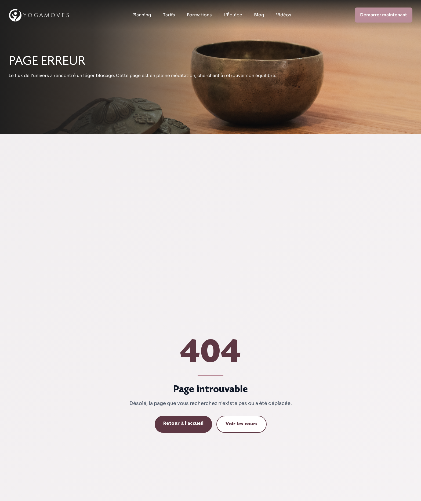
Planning (141, 15)
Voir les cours (241, 424)
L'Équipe (233, 15)
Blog (259, 15)
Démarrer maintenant (383, 15)
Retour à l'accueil (183, 423)
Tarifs (169, 15)
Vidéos (283, 15)
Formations (199, 15)
